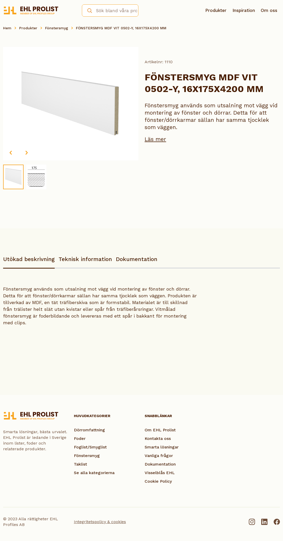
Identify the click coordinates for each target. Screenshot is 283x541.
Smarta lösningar (162, 447)
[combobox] (110, 10)
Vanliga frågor (159, 455)
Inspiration (243, 10)
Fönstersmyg (56, 28)
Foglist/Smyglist (90, 447)
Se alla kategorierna (94, 472)
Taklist (80, 464)
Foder (80, 438)
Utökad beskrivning (29, 259)
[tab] (29, 262)
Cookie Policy (158, 481)
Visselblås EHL (160, 472)
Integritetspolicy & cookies (100, 521)
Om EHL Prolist (160, 429)
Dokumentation (136, 259)
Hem (7, 28)
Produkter (216, 10)
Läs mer (155, 139)
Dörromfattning (89, 429)
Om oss (269, 10)
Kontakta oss (158, 438)
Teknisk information (85, 259)
